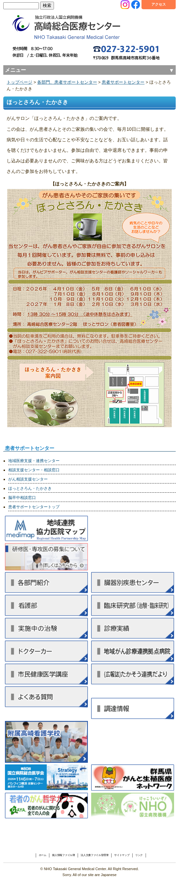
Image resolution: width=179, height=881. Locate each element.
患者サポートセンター (123, 82)
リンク (139, 855)
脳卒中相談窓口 (22, 497)
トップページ (19, 82)
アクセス (158, 4)
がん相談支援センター (28, 479)
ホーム (42, 855)
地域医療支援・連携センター (34, 460)
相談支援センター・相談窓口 (34, 470)
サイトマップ (121, 855)
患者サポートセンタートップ (34, 507)
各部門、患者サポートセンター (67, 82)
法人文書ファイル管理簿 (95, 855)
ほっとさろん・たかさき (30, 488)
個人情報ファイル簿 (63, 855)
